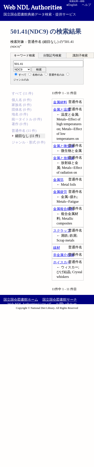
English (72, 4)
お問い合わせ (66, 304)
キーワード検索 (24, 55)
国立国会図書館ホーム (20, 299)
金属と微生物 (63, 146)
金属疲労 (60, 192)
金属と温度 (61, 109)
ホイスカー (61, 262)
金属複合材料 (63, 209)
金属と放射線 (63, 158)
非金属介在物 (63, 255)
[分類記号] (48, 64)
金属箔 (58, 180)
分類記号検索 (52, 55)
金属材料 (60, 102)
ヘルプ (86, 4)
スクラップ (61, 230)
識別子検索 (80, 55)
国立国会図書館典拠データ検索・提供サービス (47, 10)
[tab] (24, 55)
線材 (56, 247)
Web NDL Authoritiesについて (30, 304)
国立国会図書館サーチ (59, 299)
